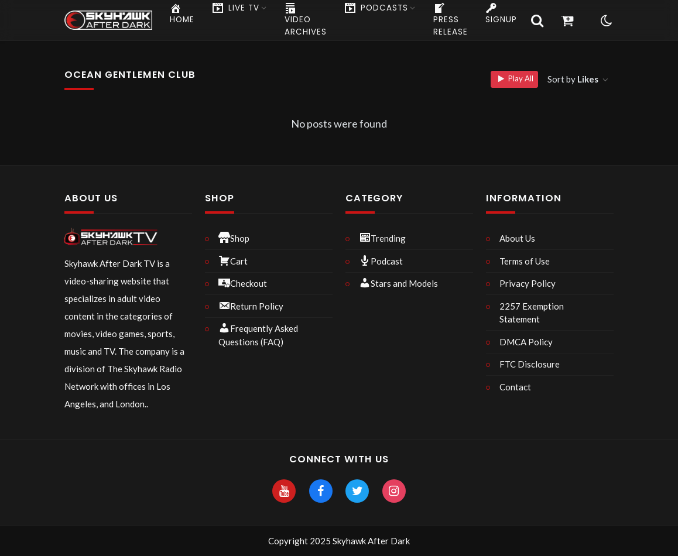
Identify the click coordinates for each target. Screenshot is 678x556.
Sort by (573, 79)
